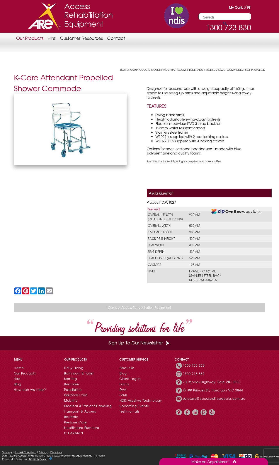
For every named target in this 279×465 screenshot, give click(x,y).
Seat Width (156, 245)
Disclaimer (56, 452)
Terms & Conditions (25, 452)
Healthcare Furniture (81, 427)
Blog (17, 384)
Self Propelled (255, 70)
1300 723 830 (194, 365)
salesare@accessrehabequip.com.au (214, 398)
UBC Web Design (37, 459)
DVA (122, 389)
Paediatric (73, 389)
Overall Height (160, 232)
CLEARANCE (74, 433)
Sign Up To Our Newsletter (139, 342)
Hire (52, 38)
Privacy (43, 452)
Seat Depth (156, 251)
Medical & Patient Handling (88, 406)
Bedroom (71, 384)
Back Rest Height (161, 238)
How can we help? (30, 389)
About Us (126, 368)
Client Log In (130, 378)
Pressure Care (75, 422)
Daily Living (73, 368)
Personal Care (76, 395)
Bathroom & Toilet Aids (187, 70)
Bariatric (71, 417)
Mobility (71, 400)
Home (124, 70)
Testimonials (129, 411)
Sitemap (7, 452)
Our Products (29, 38)
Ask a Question (161, 193)
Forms (124, 384)
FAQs (123, 395)
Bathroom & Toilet (79, 373)
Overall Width (159, 225)
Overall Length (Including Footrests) (165, 216)
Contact (116, 38)
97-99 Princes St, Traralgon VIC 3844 (213, 390)
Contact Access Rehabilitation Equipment (139, 307)
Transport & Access (80, 411)
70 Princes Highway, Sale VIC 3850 (212, 382)
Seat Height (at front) (165, 258)
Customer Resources (81, 38)
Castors (154, 264)
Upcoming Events (134, 406)
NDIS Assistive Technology (140, 400)
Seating (70, 378)
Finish (152, 271)
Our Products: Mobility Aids (149, 70)
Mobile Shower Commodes (224, 70)
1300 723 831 (194, 373)
